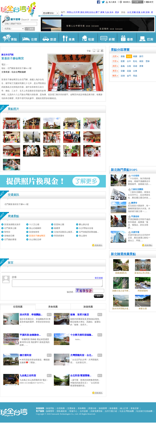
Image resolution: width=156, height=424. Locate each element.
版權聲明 (50, 412)
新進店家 (135, 410)
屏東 (141, 66)
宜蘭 (134, 12)
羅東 (102, 12)
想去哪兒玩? (48, 13)
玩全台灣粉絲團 (127, 412)
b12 (94, 50)
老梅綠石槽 (9, 236)
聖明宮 (7, 232)
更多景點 (148, 245)
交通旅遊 (71, 410)
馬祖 (135, 76)
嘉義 (123, 66)
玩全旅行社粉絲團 (144, 412)
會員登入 (127, 2)
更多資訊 (98, 245)
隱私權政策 (62, 412)
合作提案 (84, 412)
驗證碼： (71, 293)
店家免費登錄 (96, 412)
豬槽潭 (57, 228)
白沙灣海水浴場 (86, 228)
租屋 (87, 37)
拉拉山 (92, 12)
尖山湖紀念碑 (35, 239)
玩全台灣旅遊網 (18, 9)
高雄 (135, 66)
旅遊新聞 (103, 410)
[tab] (17, 308)
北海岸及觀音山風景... (64, 232)
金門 (129, 76)
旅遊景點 (50, 410)
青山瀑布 (83, 236)
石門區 (10, 54)
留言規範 (99, 278)
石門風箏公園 (10, 228)
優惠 (126, 37)
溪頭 (82, 12)
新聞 (107, 37)
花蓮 (138, 12)
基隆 (123, 56)
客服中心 (73, 412)
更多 (117, 12)
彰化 (135, 61)
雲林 (148, 61)
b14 (102, 50)
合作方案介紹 (111, 412)
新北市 (4, 54)
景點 (10, 37)
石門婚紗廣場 (10, 239)
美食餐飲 (82, 410)
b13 (98, 50)
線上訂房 (124, 410)
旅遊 (49, 37)
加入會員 (112, 2)
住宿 (29, 37)
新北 (49, 316)
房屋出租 (92, 410)
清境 (87, 12)
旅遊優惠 (113, 410)
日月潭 (76, 12)
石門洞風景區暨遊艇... (89, 232)
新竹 (141, 56)
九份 (107, 12)
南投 (141, 61)
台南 (129, 66)
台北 (129, 12)
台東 (143, 12)
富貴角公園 (59, 224)
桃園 (135, 56)
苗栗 (123, 61)
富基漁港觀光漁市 (12, 224)
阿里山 (70, 12)
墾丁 (98, 12)
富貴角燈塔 (34, 232)
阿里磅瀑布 (59, 236)
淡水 (111, 12)
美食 (68, 37)
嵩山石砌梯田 (35, 228)
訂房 (146, 37)
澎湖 (147, 12)
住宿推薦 (61, 410)
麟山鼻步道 (84, 224)
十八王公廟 (34, 224)
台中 (129, 61)
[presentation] (17, 308)
